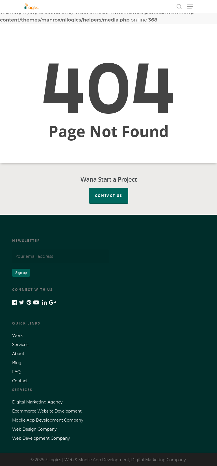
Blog (16, 362)
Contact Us (108, 195)
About (18, 353)
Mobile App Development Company (47, 420)
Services (20, 344)
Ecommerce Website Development (47, 411)
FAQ (16, 371)
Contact (20, 380)
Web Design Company (34, 429)
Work (17, 335)
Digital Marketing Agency (37, 402)
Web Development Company (41, 438)
